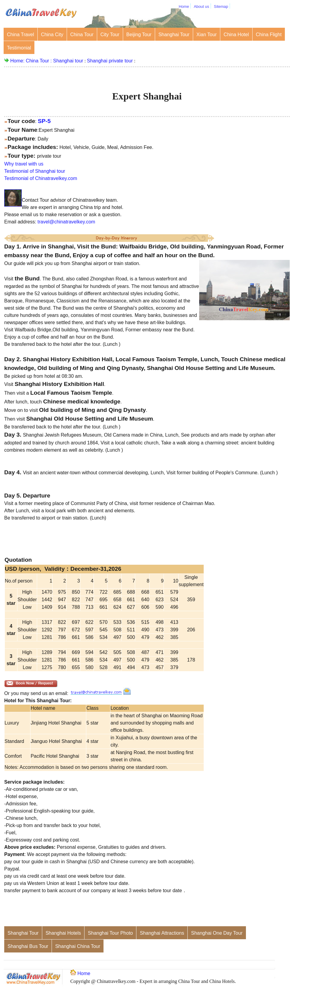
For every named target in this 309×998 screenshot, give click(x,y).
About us (201, 6)
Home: (18, 60)
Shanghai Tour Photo (110, 933)
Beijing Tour (138, 34)
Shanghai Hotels (63, 933)
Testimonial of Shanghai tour (34, 171)
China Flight (269, 34)
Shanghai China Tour (77, 946)
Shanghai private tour (110, 60)
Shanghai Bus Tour (28, 946)
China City (52, 34)
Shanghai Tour (174, 34)
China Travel (20, 34)
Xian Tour (206, 34)
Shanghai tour (68, 60)
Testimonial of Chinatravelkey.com (40, 178)
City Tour (109, 34)
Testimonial (19, 47)
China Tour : (39, 60)
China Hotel (236, 34)
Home (184, 6)
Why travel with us (23, 163)
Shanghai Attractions (162, 933)
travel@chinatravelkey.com (66, 221)
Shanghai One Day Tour (216, 933)
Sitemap (221, 6)
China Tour (82, 34)
